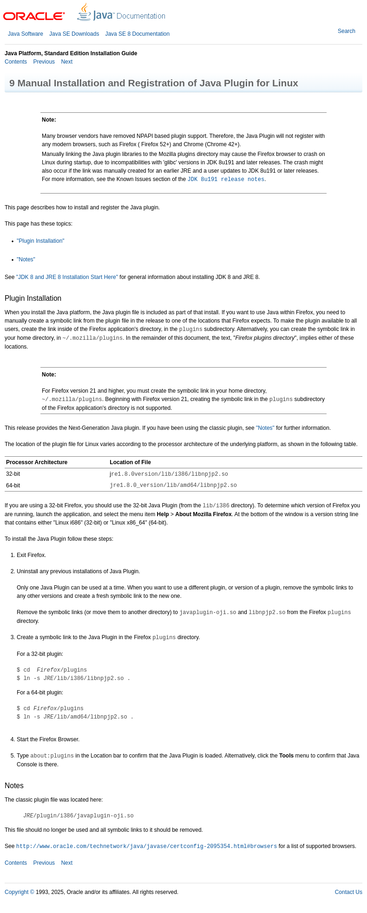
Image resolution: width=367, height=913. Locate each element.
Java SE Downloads (74, 34)
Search (346, 31)
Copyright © (19, 892)
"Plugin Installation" (41, 241)
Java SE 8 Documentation (137, 34)
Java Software (25, 34)
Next (65, 61)
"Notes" (26, 259)
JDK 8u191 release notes (226, 179)
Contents (16, 61)
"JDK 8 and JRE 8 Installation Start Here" (67, 277)
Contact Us (348, 892)
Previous (43, 61)
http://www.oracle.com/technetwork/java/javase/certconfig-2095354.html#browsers (146, 846)
